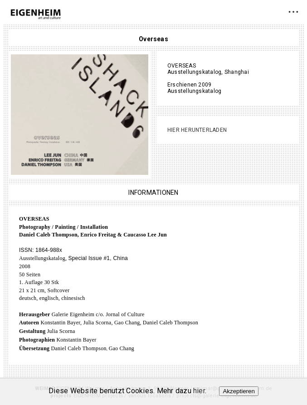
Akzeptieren (238, 391)
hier (199, 390)
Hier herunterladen (197, 130)
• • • (293, 11)
